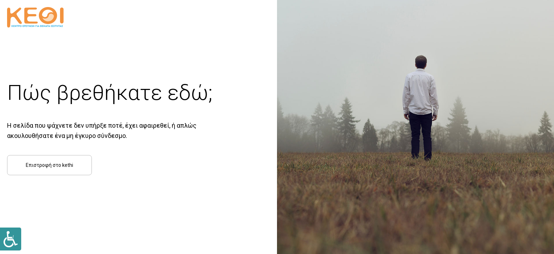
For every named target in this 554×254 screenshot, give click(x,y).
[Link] (10, 239)
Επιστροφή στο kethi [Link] (49, 165)
